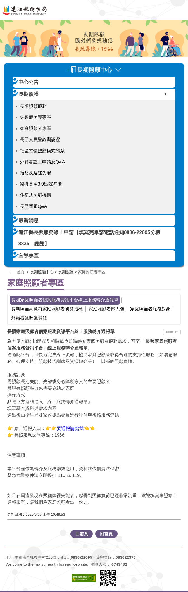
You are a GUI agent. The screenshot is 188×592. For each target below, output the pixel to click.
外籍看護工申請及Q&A (42, 162)
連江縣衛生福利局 (94, 10)
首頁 (21, 272)
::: (67, 70)
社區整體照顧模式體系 (42, 150)
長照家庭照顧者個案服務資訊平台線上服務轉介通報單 (64, 300)
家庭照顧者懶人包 (106, 308)
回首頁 (106, 533)
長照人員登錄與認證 (40, 139)
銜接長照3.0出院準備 (41, 184)
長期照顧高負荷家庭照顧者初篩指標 (47, 308)
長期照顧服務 (33, 106)
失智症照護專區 (35, 117)
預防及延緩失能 (35, 172)
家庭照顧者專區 (35, 128)
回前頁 (81, 533)
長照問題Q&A (33, 206)
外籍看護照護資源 (29, 317)
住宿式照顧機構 (35, 195)
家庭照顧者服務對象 (150, 308)
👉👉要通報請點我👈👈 (70, 428)
